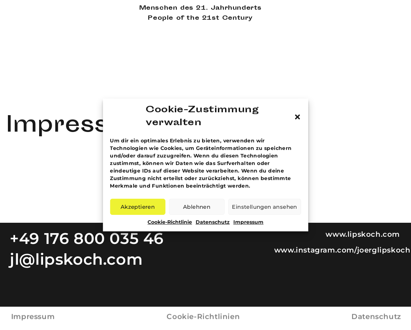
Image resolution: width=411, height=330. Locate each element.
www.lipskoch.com (363, 234)
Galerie (389, 10)
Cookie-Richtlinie (170, 222)
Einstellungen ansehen (264, 206)
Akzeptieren (138, 206)
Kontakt (390, 53)
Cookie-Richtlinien (203, 314)
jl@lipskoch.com (76, 259)
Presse (388, 36)
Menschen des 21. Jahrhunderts (200, 8)
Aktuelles (390, 45)
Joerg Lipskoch (36, 8)
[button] (297, 117)
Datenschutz (213, 222)
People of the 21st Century (200, 18)
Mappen (390, 19)
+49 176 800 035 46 (87, 238)
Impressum (248, 222)
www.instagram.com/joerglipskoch (342, 250)
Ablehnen (196, 206)
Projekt (389, 27)
